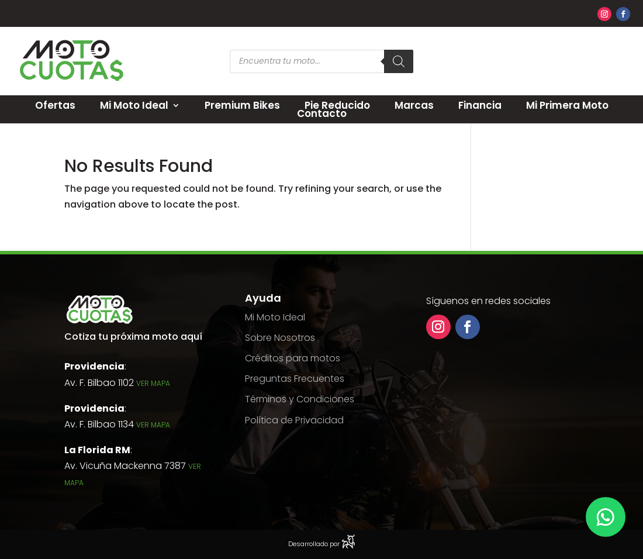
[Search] (398, 61)
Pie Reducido (337, 105)
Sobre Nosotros (280, 337)
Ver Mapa (153, 383)
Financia (480, 105)
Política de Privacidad (294, 420)
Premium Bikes (242, 105)
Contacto (322, 113)
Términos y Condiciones (299, 399)
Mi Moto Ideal (134, 105)
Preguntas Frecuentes (294, 378)
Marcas (414, 105)
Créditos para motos (292, 358)
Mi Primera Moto (567, 105)
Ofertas (55, 105)
